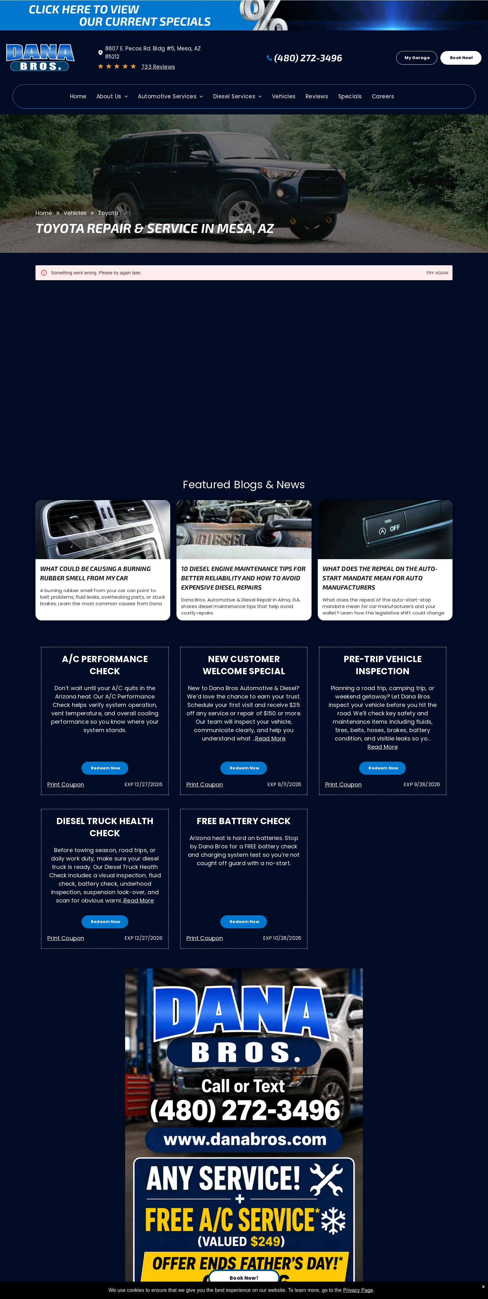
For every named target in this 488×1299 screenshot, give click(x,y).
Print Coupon (65, 784)
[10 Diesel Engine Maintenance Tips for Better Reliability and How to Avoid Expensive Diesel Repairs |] (243, 529)
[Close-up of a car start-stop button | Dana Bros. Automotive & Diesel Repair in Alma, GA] (385, 529)
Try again (437, 273)
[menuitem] (78, 98)
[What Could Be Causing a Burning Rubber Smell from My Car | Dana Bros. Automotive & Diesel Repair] (102, 529)
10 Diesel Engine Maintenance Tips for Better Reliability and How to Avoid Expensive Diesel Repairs (243, 578)
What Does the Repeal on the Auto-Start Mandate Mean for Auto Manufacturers (380, 578)
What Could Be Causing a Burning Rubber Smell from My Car (95, 573)
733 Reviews (158, 67)
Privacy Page (358, 1290)
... (269, 738)
